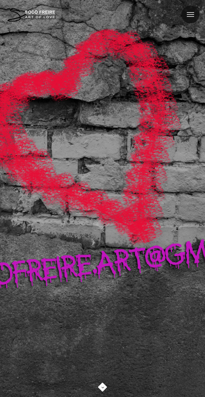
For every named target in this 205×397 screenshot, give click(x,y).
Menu (188, 10)
